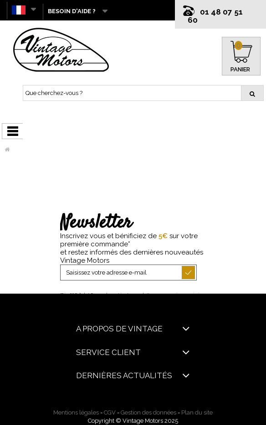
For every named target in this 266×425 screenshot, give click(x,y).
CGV (110, 412)
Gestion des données (148, 412)
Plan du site (197, 412)
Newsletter (96, 223)
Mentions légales (76, 412)
